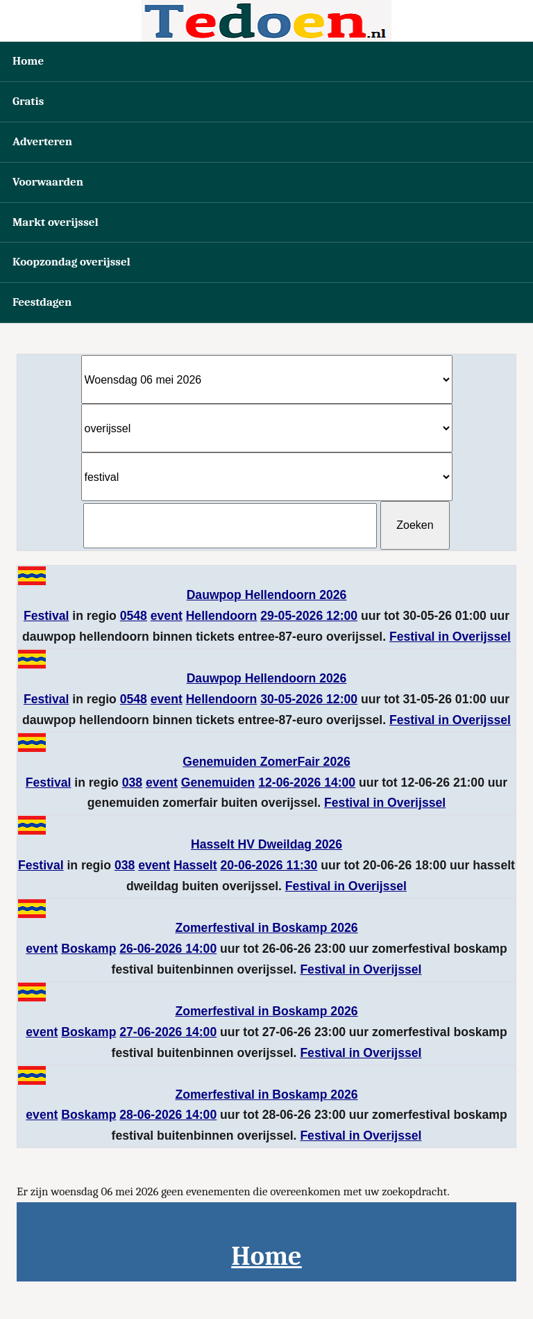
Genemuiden (218, 782)
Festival (46, 616)
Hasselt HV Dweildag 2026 (266, 844)
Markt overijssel (55, 222)
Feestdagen (41, 302)
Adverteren (42, 141)
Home (28, 60)
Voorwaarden (47, 181)
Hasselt (195, 865)
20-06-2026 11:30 (269, 865)
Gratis (28, 101)
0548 (133, 616)
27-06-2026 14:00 (168, 1032)
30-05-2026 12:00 (308, 699)
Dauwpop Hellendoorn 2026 (267, 595)
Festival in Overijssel (450, 637)
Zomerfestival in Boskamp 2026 (266, 928)
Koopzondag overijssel (71, 261)
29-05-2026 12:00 (308, 616)
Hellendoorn (221, 616)
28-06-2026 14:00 (168, 1115)
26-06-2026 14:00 (168, 949)
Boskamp (88, 949)
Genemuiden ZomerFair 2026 (266, 762)
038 (132, 782)
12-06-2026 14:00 (306, 782)
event (167, 616)
